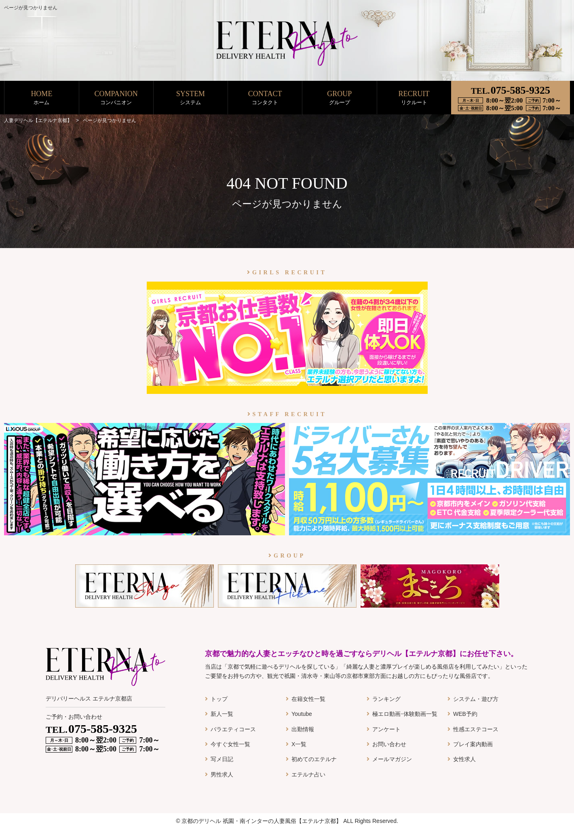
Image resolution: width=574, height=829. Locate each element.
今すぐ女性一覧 (230, 744)
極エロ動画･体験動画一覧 (404, 714)
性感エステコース (475, 729)
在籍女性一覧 (308, 699)
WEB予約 (465, 714)
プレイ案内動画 (473, 744)
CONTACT (265, 98)
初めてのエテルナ (314, 759)
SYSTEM (191, 98)
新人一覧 (222, 714)
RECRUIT (414, 98)
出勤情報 (302, 729)
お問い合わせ (389, 744)
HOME (41, 98)
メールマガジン (392, 759)
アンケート (386, 729)
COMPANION (116, 98)
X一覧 (298, 744)
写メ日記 (222, 759)
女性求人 (464, 759)
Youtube (301, 714)
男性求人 (222, 774)
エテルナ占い (308, 774)
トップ (219, 699)
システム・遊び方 (475, 699)
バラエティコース (233, 729)
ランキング (386, 699)
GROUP (339, 98)
